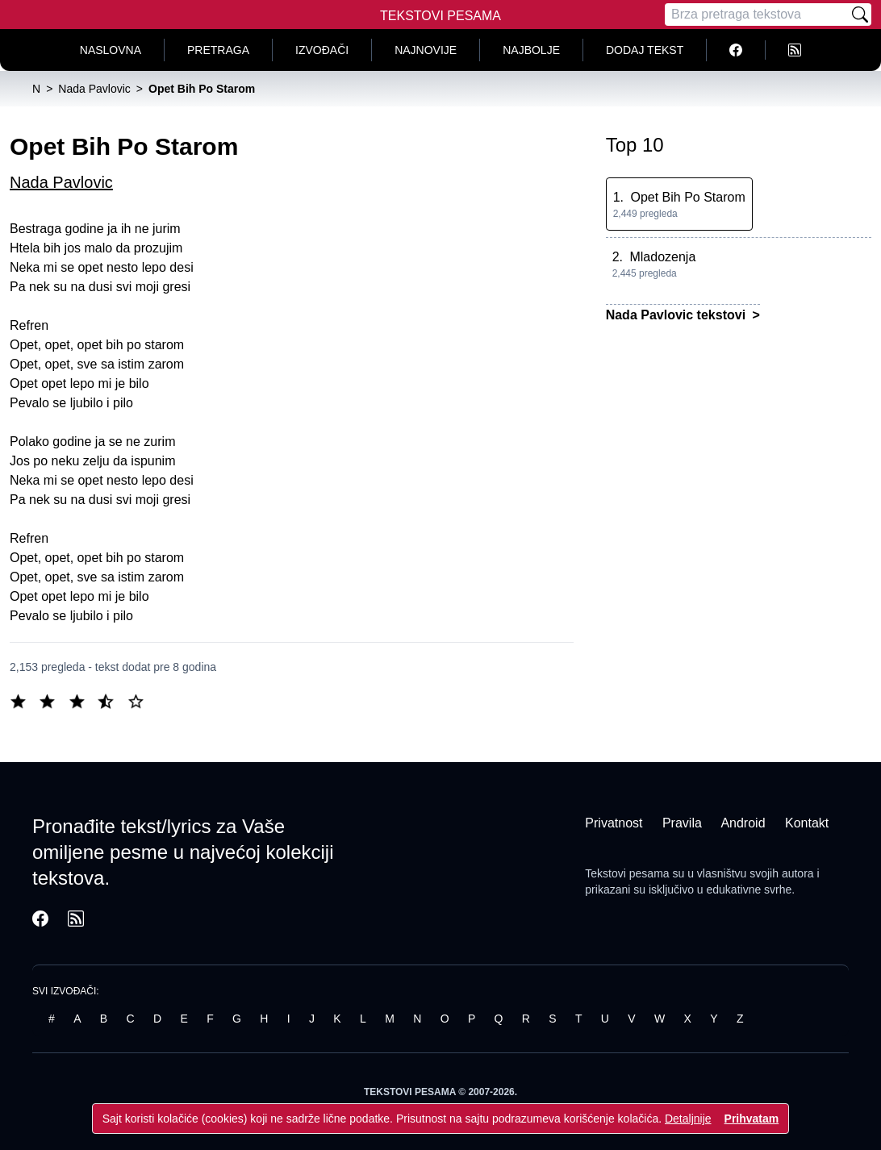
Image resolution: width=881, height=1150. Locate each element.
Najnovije (426, 50)
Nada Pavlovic (61, 182)
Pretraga (218, 50)
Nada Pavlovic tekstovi (677, 315)
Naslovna (110, 50)
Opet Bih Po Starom (687, 197)
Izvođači (322, 50)
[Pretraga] (757, 14)
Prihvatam (751, 1118)
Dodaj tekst (644, 50)
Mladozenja (662, 257)
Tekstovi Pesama (440, 16)
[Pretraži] (860, 14)
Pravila (682, 823)
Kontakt (807, 823)
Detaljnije (688, 1118)
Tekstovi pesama (627, 873)
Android (742, 823)
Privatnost (613, 823)
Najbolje (531, 50)
